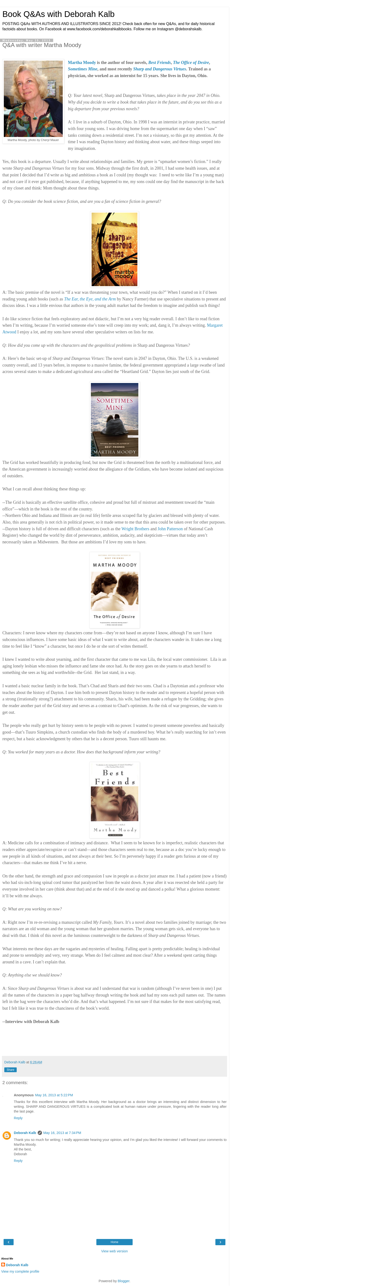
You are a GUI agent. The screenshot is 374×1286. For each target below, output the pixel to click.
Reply (18, 1118)
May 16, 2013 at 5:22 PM (54, 1095)
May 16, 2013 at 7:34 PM (62, 1133)
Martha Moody (82, 62)
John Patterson (170, 528)
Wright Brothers (135, 528)
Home (114, 1242)
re (207, 62)
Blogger (124, 1281)
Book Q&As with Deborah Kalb (58, 14)
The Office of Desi (189, 62)
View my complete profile (20, 1271)
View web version (114, 1251)
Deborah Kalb (25, 1133)
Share (10, 1069)
